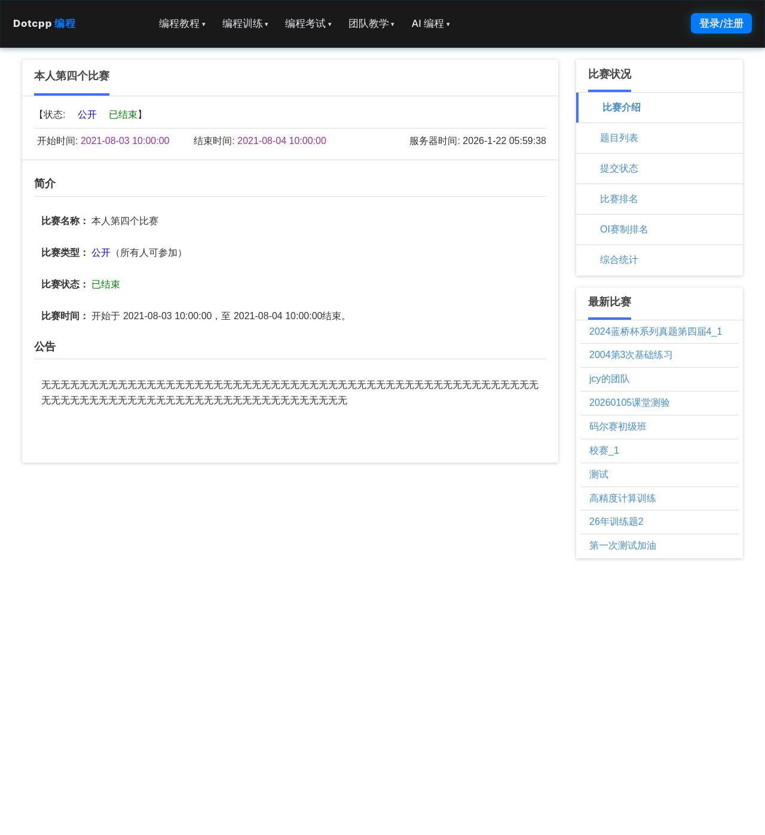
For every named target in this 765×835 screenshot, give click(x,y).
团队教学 (371, 23)
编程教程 (182, 23)
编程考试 (308, 23)
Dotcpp (44, 23)
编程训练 (245, 23)
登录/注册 (721, 23)
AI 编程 (430, 23)
